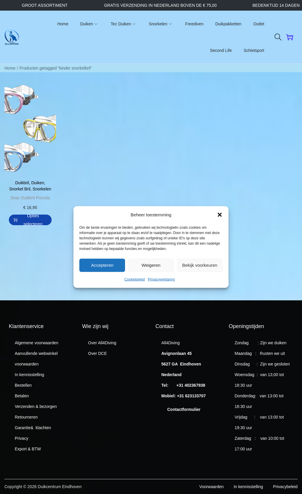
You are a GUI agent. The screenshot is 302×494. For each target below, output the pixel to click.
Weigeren (151, 273)
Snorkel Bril (19, 189)
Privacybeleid (285, 486)
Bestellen (23, 385)
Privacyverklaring (161, 288)
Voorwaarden (211, 486)
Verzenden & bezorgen (36, 406)
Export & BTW (28, 449)
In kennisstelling (29, 374)
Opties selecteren (27, 220)
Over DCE (97, 353)
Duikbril (22, 182)
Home (9, 68)
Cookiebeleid (134, 288)
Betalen (22, 395)
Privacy (21, 438)
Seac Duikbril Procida (30, 197)
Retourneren (26, 417)
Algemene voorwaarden (36, 342)
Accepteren (102, 273)
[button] (220, 223)
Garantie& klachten (33, 427)
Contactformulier (184, 409)
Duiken (37, 182)
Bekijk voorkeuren (199, 273)
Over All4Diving (102, 342)
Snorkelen (42, 189)
